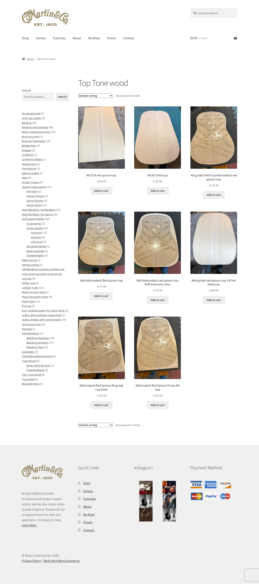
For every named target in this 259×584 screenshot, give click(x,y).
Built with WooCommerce (62, 561)
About (77, 38)
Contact (128, 38)
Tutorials (59, 38)
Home (30, 59)
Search (26, 90)
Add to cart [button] (101, 191)
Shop (25, 38)
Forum (111, 38)
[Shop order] (95, 95)
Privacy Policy (31, 561)
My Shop (94, 38)
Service (41, 38)
